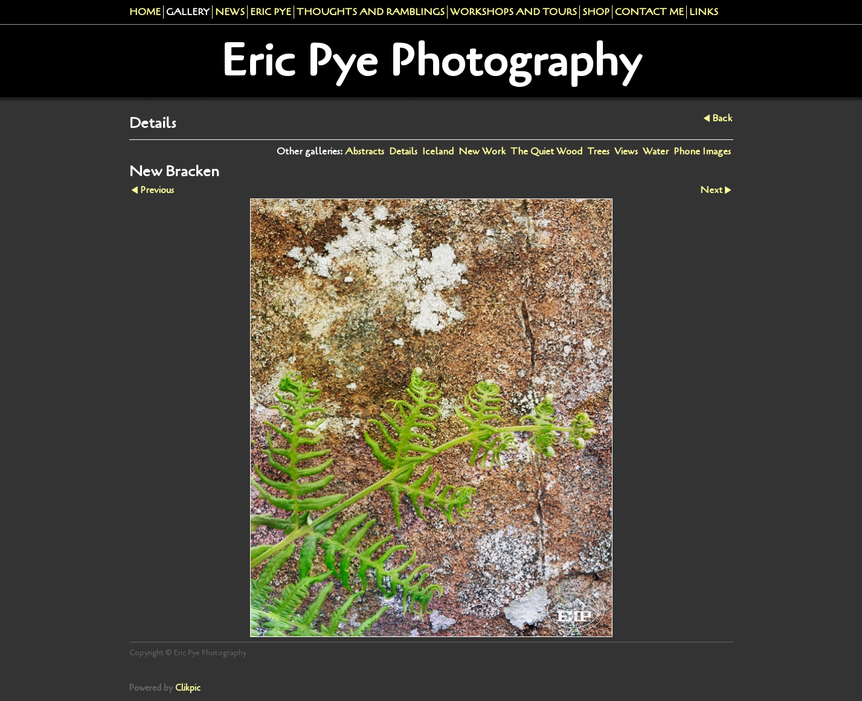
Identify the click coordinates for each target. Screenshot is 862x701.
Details (403, 151)
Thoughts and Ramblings (371, 12)
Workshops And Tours (513, 12)
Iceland (438, 151)
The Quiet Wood (546, 151)
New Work (482, 151)
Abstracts (364, 151)
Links (703, 12)
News (230, 12)
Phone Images (702, 151)
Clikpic (188, 688)
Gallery (188, 12)
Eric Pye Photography (431, 61)
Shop (596, 12)
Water (656, 151)
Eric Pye (270, 12)
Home (145, 12)
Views (626, 151)
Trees (598, 151)
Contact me (649, 12)
